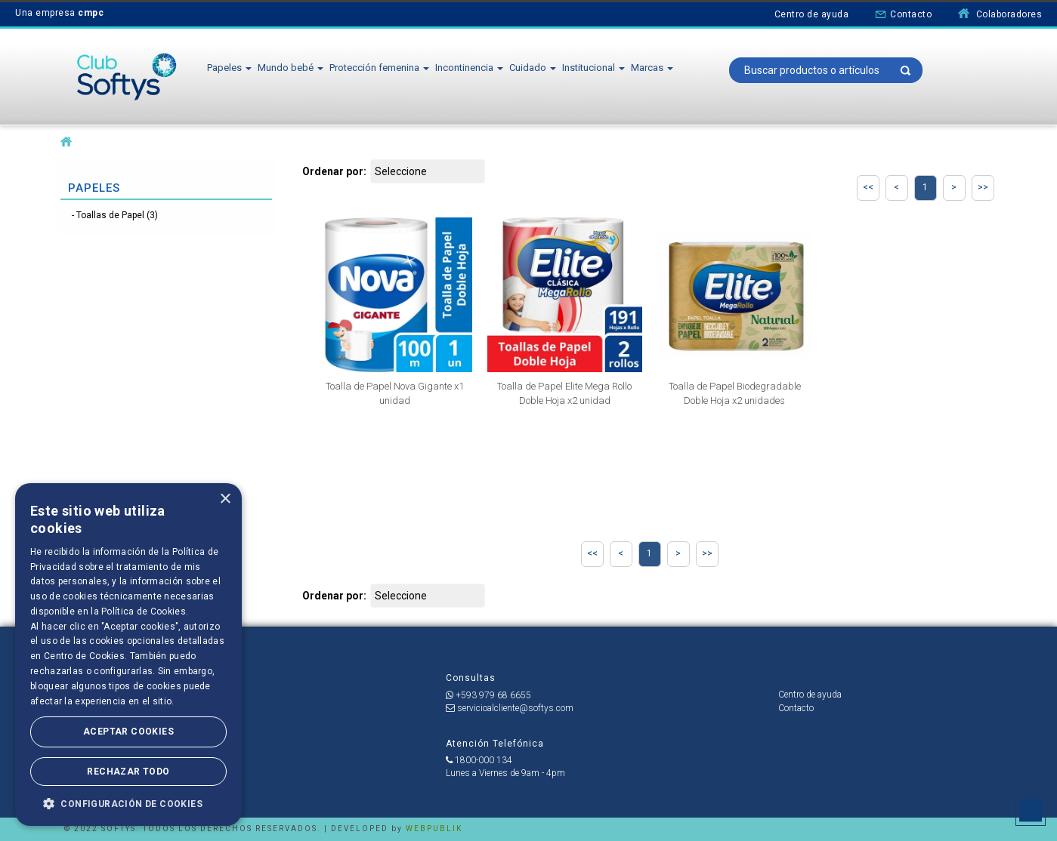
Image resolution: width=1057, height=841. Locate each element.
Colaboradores (1000, 14)
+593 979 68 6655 (488, 695)
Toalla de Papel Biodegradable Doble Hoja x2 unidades (735, 393)
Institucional (593, 67)
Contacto (903, 14)
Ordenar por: (334, 171)
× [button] (224, 499)
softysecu (66, 142)
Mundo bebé (290, 67)
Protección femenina (379, 67)
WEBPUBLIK (434, 828)
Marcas (652, 67)
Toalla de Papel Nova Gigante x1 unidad (395, 393)
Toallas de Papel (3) (117, 215)
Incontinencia (469, 67)
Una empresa (59, 13)
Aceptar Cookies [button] (128, 731)
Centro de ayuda (811, 14)
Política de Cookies (143, 611)
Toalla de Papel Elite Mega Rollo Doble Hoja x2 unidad (564, 393)
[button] (128, 803)
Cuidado (532, 67)
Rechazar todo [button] (128, 771)
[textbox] (826, 70)
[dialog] (128, 654)
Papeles (229, 67)
